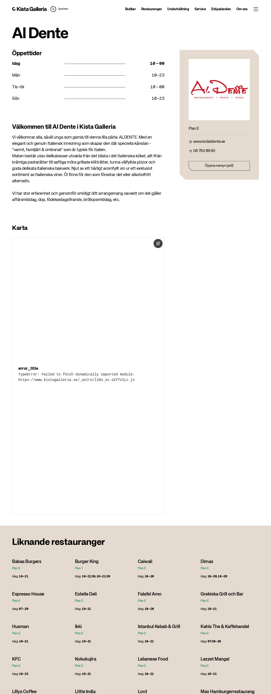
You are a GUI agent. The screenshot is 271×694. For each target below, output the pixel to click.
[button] (58, 9)
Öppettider (63, 9)
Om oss (242, 9)
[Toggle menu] (256, 9)
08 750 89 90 (204, 151)
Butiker (130, 9)
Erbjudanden (221, 9)
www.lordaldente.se (209, 142)
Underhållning (178, 9)
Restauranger (151, 9)
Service (200, 9)
